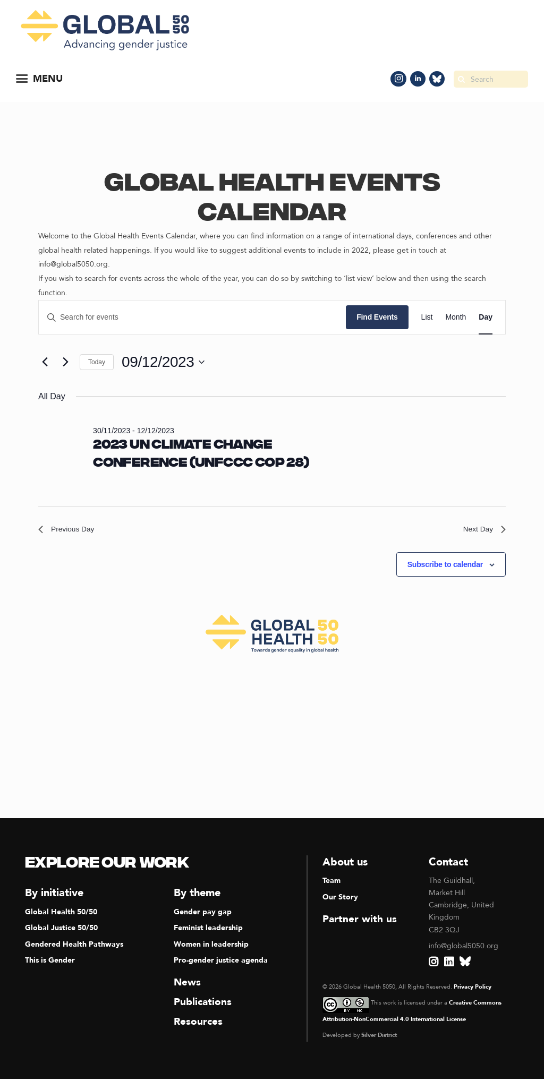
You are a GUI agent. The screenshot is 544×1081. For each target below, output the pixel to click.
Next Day (482, 530)
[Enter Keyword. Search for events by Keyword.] (192, 317)
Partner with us (360, 921)
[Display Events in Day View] (485, 317)
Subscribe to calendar (445, 567)
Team (331, 884)
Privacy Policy (472, 989)
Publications (204, 1004)
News (188, 984)
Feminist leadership (208, 931)
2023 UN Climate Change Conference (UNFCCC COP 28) (201, 454)
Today (96, 362)
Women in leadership (211, 947)
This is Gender (50, 963)
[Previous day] (44, 362)
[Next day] (65, 362)
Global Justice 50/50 (61, 931)
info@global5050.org (463, 948)
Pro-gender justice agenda (221, 963)
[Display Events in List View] (427, 317)
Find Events (376, 317)
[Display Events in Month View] (455, 317)
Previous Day (69, 530)
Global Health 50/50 (61, 915)
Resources (199, 1023)
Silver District (379, 1038)
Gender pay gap (203, 915)
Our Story (340, 900)
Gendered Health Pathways (74, 947)
